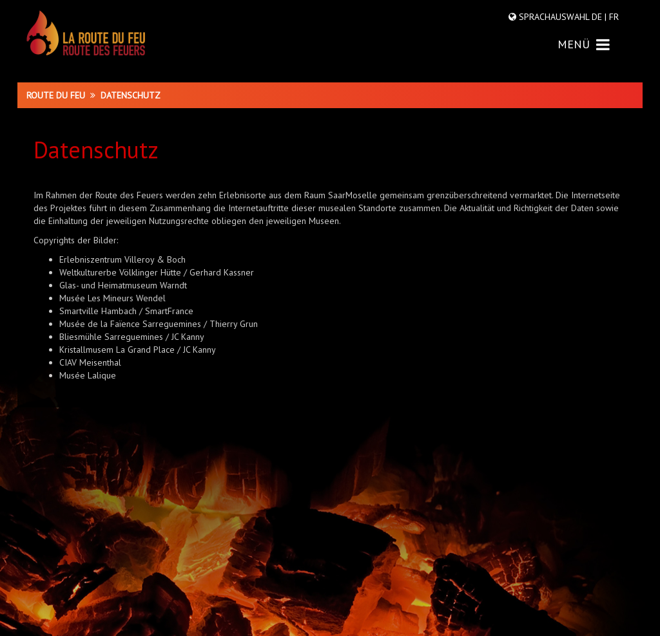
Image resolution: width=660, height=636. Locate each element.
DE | (599, 17)
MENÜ (584, 44)
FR (613, 17)
